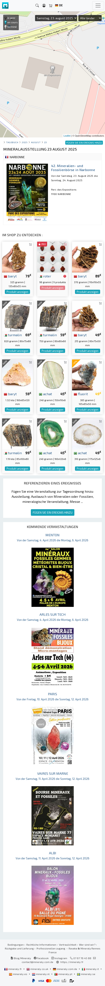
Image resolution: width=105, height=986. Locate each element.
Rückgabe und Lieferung (19, 948)
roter (45, 276)
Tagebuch (12, 142)
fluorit (81, 394)
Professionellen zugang (51, 948)
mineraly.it (91, 968)
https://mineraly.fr (71, 961)
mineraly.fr (13, 968)
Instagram (59, 958)
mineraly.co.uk (37, 968)
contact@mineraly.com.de (37, 961)
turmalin (13, 335)
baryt (10, 276)
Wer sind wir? (87, 944)
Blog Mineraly (21, 958)
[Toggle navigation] (98, 5)
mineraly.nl (41, 973)
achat (45, 394)
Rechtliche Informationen (41, 944)
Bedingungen (16, 944)
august (36, 142)
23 (45, 142)
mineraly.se (86, 973)
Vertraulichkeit (67, 944)
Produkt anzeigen (17, 291)
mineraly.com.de (65, 968)
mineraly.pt (63, 973)
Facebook (41, 958)
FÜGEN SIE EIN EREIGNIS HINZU (52, 512)
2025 (24, 142)
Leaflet (67, 135)
